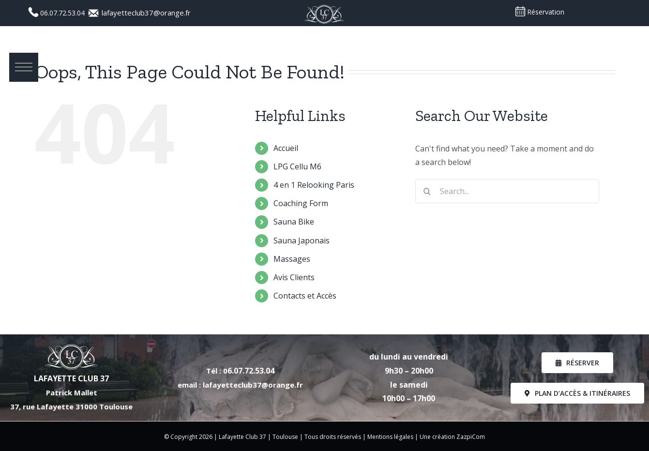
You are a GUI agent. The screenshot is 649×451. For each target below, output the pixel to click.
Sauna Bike (293, 221)
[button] (24, 67)
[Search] (427, 191)
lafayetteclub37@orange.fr (146, 12)
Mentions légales (390, 437)
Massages (291, 259)
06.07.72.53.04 (63, 12)
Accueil (285, 148)
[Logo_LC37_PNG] (324, 7)
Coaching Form (300, 203)
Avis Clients (294, 277)
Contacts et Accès (304, 295)
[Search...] (507, 191)
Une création (438, 437)
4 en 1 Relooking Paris (313, 185)
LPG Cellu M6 (297, 166)
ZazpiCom (470, 437)
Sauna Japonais (301, 240)
